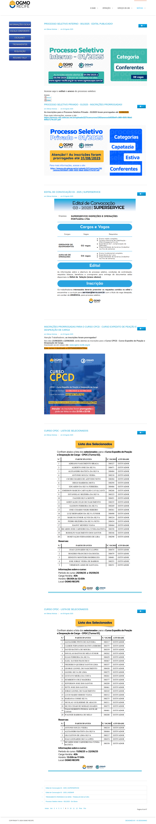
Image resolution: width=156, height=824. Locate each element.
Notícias (140, 8)
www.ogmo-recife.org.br (79, 345)
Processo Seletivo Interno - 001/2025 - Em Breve (62, 801)
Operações (107, 8)
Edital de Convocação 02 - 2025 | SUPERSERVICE (62, 788)
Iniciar (47, 808)
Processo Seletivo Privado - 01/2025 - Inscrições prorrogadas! (83, 104)
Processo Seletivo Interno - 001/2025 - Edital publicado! (78, 24)
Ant (51, 808)
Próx (80, 808)
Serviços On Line (123, 8)
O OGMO (93, 8)
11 (73, 808)
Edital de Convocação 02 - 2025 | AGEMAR (60, 792)
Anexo (49, 97)
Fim (85, 808)
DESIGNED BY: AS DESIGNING (135, 820)
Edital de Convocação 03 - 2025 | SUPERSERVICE (72, 192)
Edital (49, 100)
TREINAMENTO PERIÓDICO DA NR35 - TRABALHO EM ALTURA (67, 797)
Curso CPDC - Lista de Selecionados (66, 431)
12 (77, 808)
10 (70, 808)
